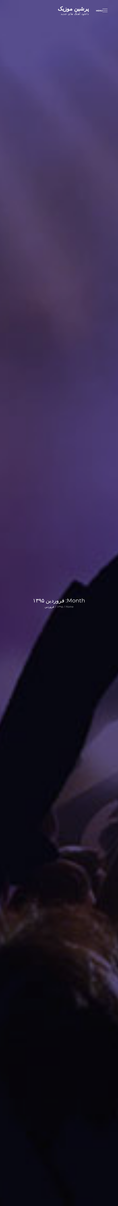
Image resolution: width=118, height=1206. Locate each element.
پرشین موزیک (73, 8)
